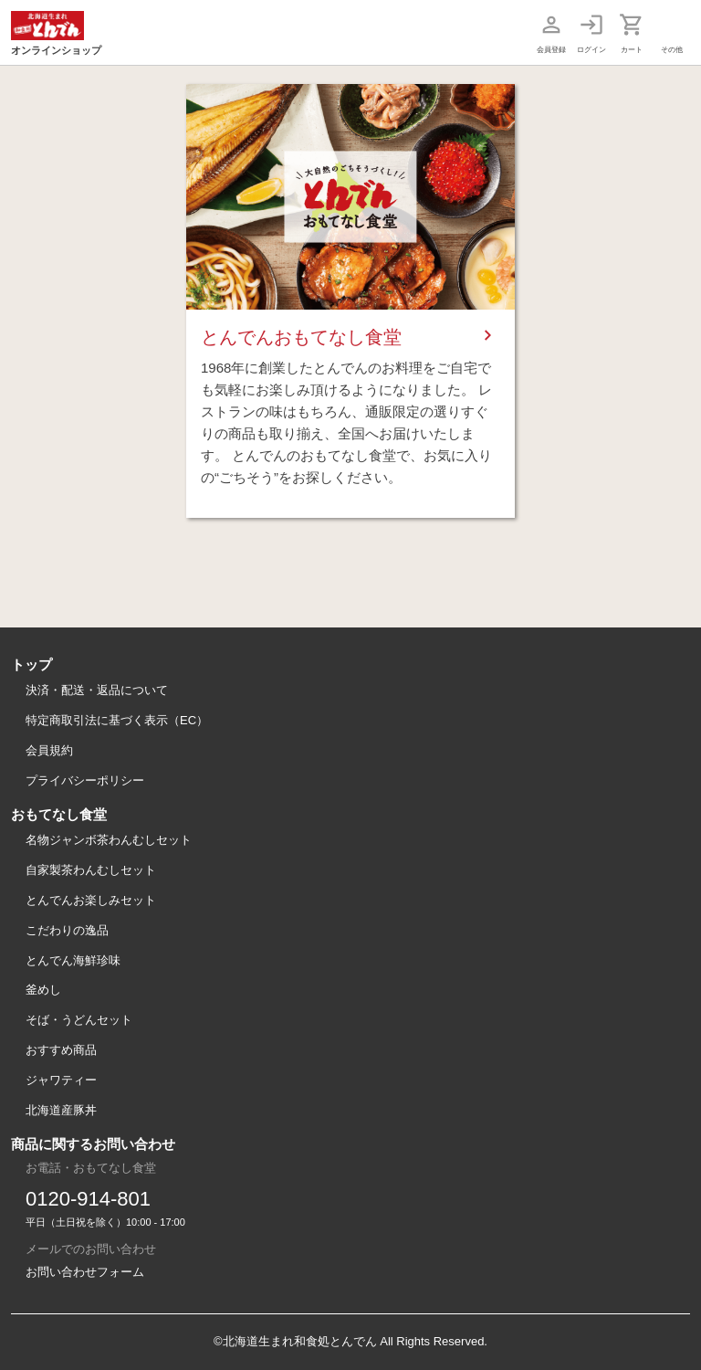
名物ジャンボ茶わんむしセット (109, 840)
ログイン (591, 50)
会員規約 (49, 750)
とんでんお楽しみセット (91, 900)
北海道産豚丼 (61, 1110)
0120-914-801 (88, 1198)
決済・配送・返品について (97, 690)
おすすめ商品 (61, 1050)
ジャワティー (61, 1080)
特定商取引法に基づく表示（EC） (117, 720)
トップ (31, 664)
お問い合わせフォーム (85, 1272)
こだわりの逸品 (67, 930)
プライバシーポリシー (85, 780)
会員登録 (551, 50)
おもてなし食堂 (59, 814)
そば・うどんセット (79, 1020)
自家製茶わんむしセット (91, 870)
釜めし (43, 989)
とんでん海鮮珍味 (73, 960)
